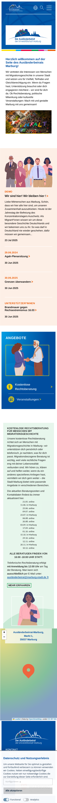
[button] (28, 670)
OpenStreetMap (35, 719)
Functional (15, 799)
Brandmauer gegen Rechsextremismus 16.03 (19, 309)
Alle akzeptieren (14, 790)
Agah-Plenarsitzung (16, 256)
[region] (28, 25)
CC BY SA (52, 719)
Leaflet (16, 719)
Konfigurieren (12, 781)
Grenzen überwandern (18, 281)
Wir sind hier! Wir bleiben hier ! (25, 196)
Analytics (34, 799)
